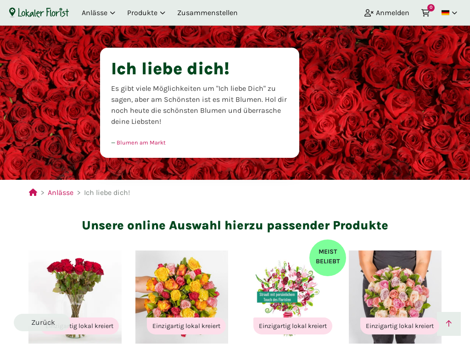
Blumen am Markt (141, 142)
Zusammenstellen (207, 12)
